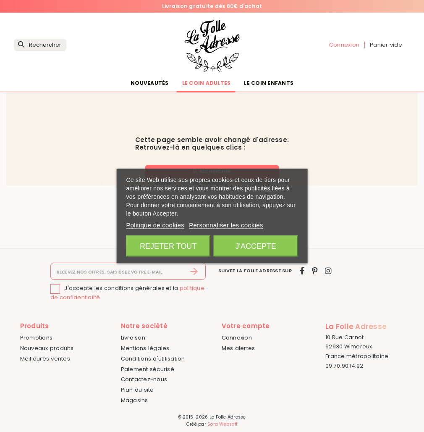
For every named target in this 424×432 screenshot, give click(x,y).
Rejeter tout (168, 246)
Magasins (134, 400)
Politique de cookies (155, 225)
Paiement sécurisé (147, 369)
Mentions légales (145, 348)
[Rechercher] (40, 45)
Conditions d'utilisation (153, 359)
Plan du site (137, 390)
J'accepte (256, 246)
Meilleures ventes (45, 359)
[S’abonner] (194, 271)
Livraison (133, 338)
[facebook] (302, 271)
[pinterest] (314, 271)
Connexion (237, 338)
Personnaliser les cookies (226, 225)
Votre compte (246, 325)
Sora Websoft (222, 424)
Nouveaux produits (46, 348)
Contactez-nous (144, 379)
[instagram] (328, 271)
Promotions (36, 338)
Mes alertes (238, 348)
